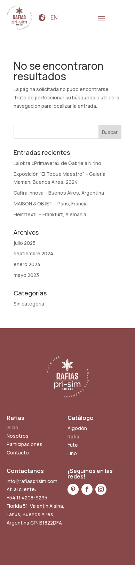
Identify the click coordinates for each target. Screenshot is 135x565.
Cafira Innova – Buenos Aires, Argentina (59, 192)
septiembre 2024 (33, 253)
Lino (72, 453)
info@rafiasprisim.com (32, 481)
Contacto (18, 452)
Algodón (77, 428)
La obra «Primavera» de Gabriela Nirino (57, 163)
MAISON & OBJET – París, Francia (51, 203)
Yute (73, 445)
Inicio (12, 427)
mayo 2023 (26, 275)
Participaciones (24, 444)
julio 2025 (24, 243)
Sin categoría (29, 303)
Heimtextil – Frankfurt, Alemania (50, 214)
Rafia (73, 436)
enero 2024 (27, 264)
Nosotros (18, 435)
